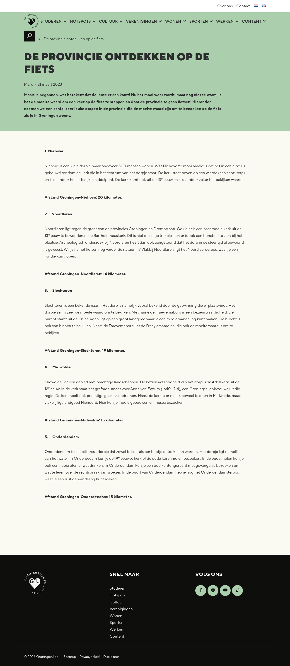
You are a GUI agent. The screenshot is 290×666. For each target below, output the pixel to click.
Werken (225, 21)
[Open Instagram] (213, 590)
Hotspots (80, 21)
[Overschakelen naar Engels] (264, 6)
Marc (28, 84)
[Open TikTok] (237, 590)
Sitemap (70, 656)
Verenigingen (141, 21)
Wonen (173, 21)
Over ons (225, 6)
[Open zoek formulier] (29, 36)
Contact (243, 6)
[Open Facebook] (200, 590)
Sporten (198, 21)
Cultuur (108, 21)
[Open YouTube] (225, 590)
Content (251, 21)
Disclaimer (111, 656)
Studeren (51, 21)
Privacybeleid (90, 656)
